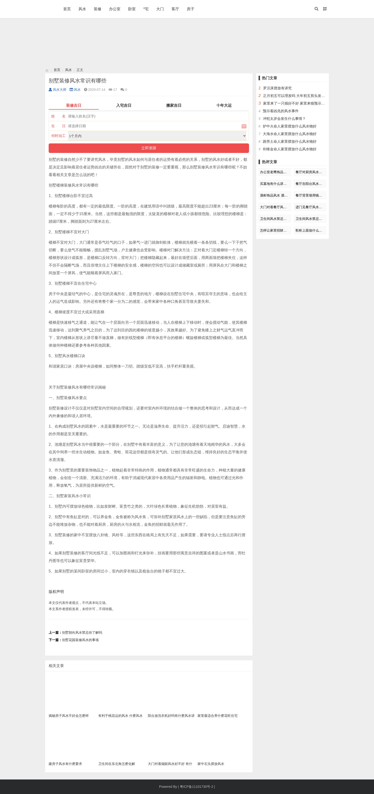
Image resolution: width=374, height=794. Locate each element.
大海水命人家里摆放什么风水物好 (290, 134)
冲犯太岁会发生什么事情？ (284, 118)
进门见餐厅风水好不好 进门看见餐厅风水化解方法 (310, 207)
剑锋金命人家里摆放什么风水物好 (290, 149)
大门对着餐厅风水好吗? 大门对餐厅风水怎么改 (274, 207)
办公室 (114, 9)
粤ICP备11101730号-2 (196, 787)
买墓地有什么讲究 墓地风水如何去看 (274, 184)
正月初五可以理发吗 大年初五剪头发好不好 (297, 96)
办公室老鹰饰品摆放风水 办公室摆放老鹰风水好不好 (274, 172)
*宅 (146, 9)
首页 (67, 9)
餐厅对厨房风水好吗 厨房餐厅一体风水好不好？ (310, 172)
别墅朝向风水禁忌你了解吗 (82, 632)
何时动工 (58, 136)
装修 (97, 9)
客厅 (175, 9)
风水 (82, 9)
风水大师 (57, 89)
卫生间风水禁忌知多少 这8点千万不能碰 (274, 219)
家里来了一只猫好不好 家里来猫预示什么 (295, 103)
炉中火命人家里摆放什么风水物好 (290, 126)
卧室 (132, 9)
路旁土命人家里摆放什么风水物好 (290, 141)
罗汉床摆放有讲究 (277, 88)
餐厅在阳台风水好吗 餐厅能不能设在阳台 (310, 184)
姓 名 (58, 116)
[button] (316, 9)
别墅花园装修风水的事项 (80, 640)
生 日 (58, 126)
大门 (160, 9)
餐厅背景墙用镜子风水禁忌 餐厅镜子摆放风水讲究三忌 (310, 195)
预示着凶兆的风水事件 (281, 111)
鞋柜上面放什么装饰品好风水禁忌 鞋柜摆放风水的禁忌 (310, 230)
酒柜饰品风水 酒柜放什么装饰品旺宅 (274, 195)
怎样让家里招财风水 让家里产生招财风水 (274, 230)
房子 (190, 9)
